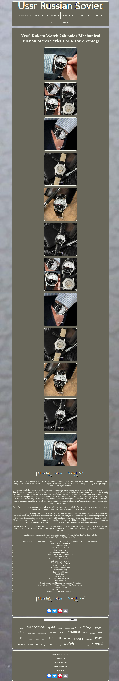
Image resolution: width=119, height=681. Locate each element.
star (36, 645)
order (80, 644)
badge (43, 645)
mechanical (36, 627)
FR (62, 671)
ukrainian (41, 633)
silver (92, 633)
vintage (85, 626)
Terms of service (60, 667)
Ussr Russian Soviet (60, 655)
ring (50, 644)
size (43, 639)
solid (87, 645)
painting (31, 633)
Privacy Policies (60, 663)
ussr (22, 637)
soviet (97, 643)
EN (58, 671)
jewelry (58, 645)
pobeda (89, 639)
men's (21, 644)
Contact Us (60, 659)
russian (54, 637)
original (74, 632)
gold (51, 627)
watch (69, 643)
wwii (85, 632)
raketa (21, 632)
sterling (78, 638)
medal (37, 639)
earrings (52, 632)
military (71, 627)
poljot (30, 639)
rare (98, 638)
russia (30, 645)
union (62, 632)
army (100, 632)
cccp (60, 628)
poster (22, 628)
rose (98, 627)
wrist (68, 638)
